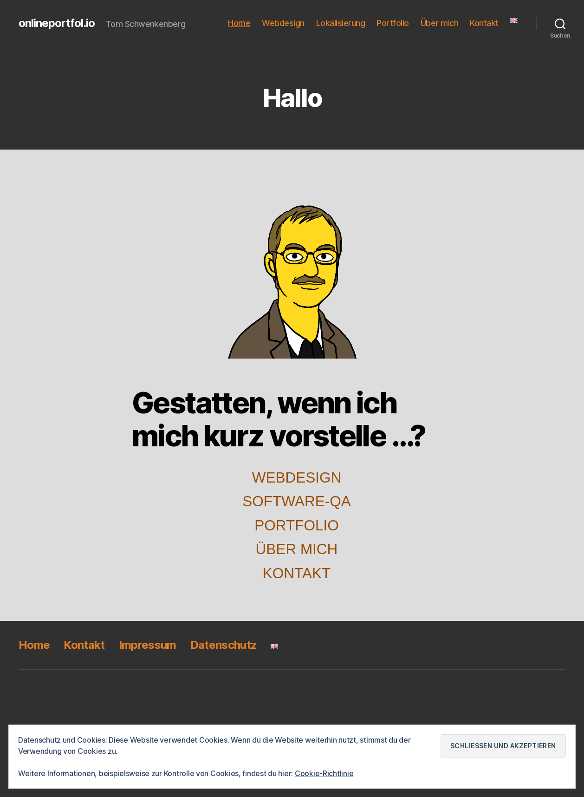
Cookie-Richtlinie (324, 773)
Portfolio (392, 23)
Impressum (147, 645)
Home (239, 23)
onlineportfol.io (57, 23)
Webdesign (283, 23)
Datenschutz (223, 645)
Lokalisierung (340, 23)
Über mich (440, 23)
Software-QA (296, 501)
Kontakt (484, 23)
